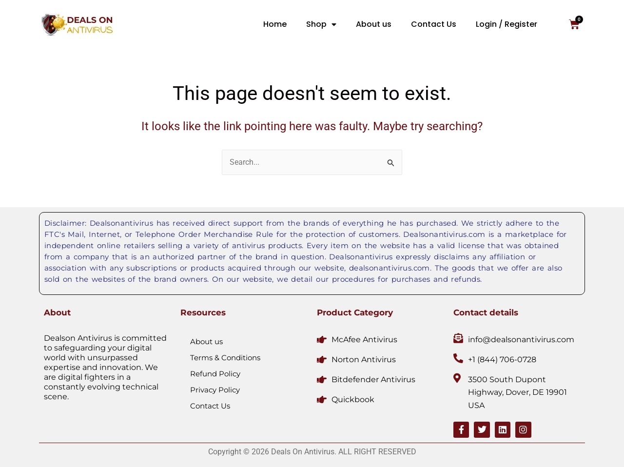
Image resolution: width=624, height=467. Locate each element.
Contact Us (433, 24)
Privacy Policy (215, 389)
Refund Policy (215, 373)
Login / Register (506, 24)
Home (275, 24)
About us (373, 24)
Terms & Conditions (225, 357)
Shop (321, 24)
